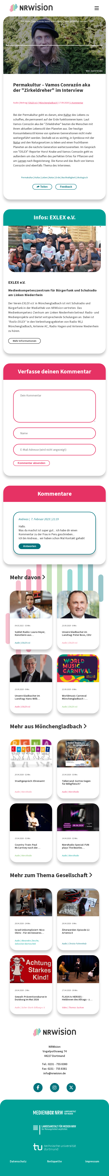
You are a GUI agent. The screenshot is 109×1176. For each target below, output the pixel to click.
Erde (58, 177)
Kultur (67, 115)
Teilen (42, 186)
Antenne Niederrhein (85, 326)
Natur (16, 142)
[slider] (54, 45)
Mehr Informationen (24, 341)
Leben (45, 177)
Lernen (22, 161)
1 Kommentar (76, 102)
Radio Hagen (57, 326)
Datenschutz (18, 1161)
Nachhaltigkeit (69, 177)
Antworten (29, 546)
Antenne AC (40, 326)
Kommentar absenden (31, 463)
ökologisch (82, 177)
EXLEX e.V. (33, 102)
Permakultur (27, 177)
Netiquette (54, 1161)
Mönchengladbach (48, 102)
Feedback (66, 186)
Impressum (92, 1161)
